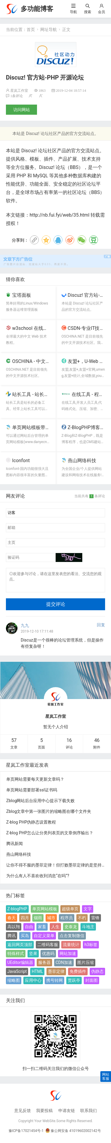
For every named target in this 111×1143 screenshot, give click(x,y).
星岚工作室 (19, 90)
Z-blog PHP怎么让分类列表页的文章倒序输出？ (50, 836)
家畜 (42, 930)
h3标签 (90, 948)
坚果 (33, 957)
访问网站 (21, 109)
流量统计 (71, 948)
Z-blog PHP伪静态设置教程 (31, 825)
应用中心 (33, 984)
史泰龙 (71, 930)
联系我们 (88, 1114)
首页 (31, 29)
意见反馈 (22, 1114)
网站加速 (67, 957)
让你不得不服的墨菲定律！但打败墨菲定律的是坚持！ (56, 868)
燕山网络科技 (18, 857)
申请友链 (66, 1114)
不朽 (82, 921)
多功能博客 (37, 9)
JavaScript (17, 975)
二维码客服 (47, 948)
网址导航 (48, 29)
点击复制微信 (71, 939)
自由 (29, 930)
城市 (51, 921)
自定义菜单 (44, 939)
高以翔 (13, 930)
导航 (73, 12)
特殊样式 (15, 957)
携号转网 (54, 984)
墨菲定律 (56, 975)
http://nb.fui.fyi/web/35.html (59, 215)
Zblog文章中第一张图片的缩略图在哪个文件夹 (48, 815)
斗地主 (88, 930)
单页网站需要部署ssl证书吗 (31, 793)
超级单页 (70, 912)
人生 (55, 930)
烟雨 (38, 921)
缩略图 (13, 984)
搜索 (87, 12)
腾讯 (11, 939)
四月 (25, 921)
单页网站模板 (44, 912)
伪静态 (97, 975)
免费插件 (78, 975)
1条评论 (16, 96)
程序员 (66, 921)
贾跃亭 (74, 984)
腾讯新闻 (14, 847)
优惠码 (48, 957)
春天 (11, 921)
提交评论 (55, 607)
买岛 (25, 939)
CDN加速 (64, 966)
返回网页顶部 (19, 948)
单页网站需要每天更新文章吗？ (35, 782)
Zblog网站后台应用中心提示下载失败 (40, 804)
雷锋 (95, 921)
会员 (101, 12)
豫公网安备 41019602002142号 (73, 1134)
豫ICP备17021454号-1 (26, 1134)
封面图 (91, 984)
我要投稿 (44, 1114)
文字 (87, 912)
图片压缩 (85, 966)
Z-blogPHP (17, 912)
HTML (37, 975)
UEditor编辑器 (20, 966)
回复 (101, 628)
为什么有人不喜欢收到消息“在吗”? (37, 879)
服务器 (44, 966)
